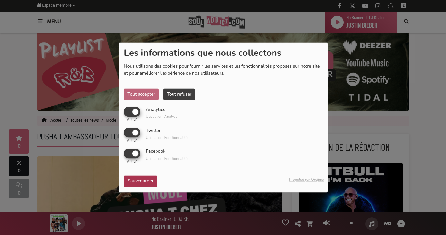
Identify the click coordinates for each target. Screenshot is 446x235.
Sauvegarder (140, 181)
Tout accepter (141, 94)
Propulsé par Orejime (306, 180)
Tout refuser (179, 94)
